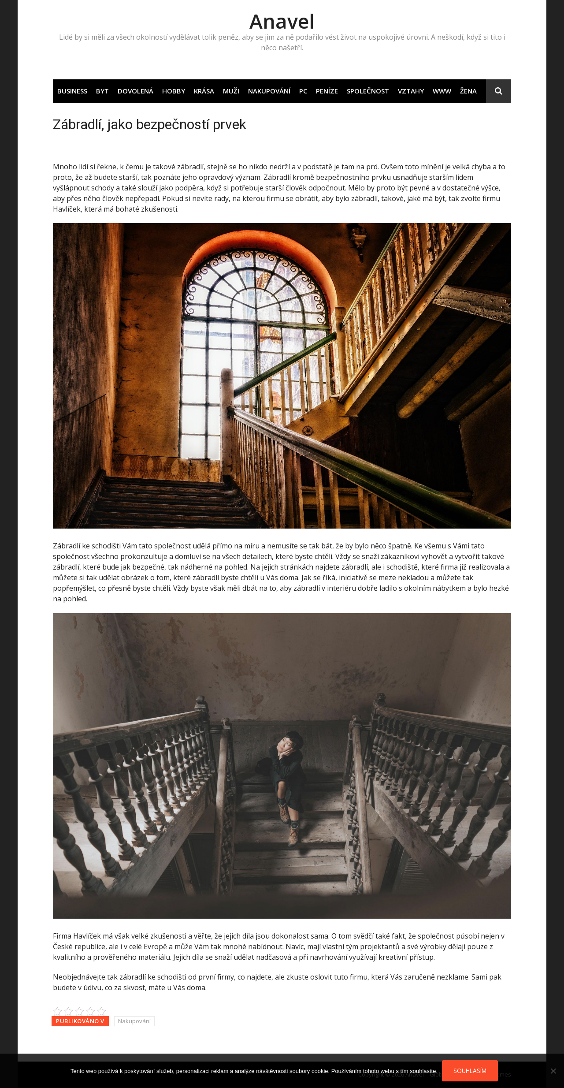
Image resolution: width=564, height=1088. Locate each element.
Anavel (282, 20)
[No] (553, 1070)
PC (303, 90)
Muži (231, 90)
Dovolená (135, 90)
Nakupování (269, 90)
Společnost (368, 90)
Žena (468, 90)
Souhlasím (469, 1070)
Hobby (173, 90)
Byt (102, 90)
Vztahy (411, 90)
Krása (204, 90)
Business (72, 90)
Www (442, 90)
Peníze (327, 90)
